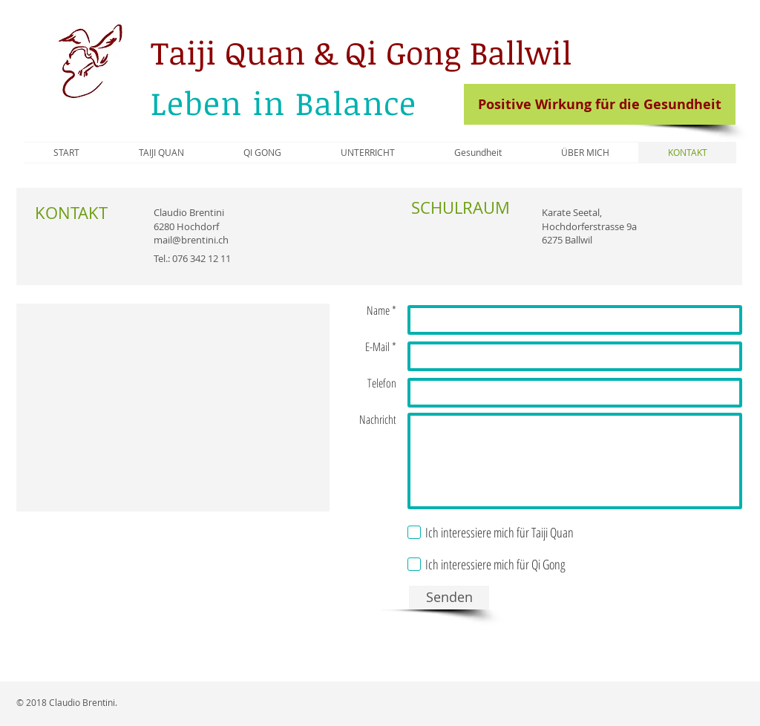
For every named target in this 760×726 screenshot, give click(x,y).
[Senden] (449, 597)
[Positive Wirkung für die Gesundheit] (600, 104)
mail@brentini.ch (191, 239)
